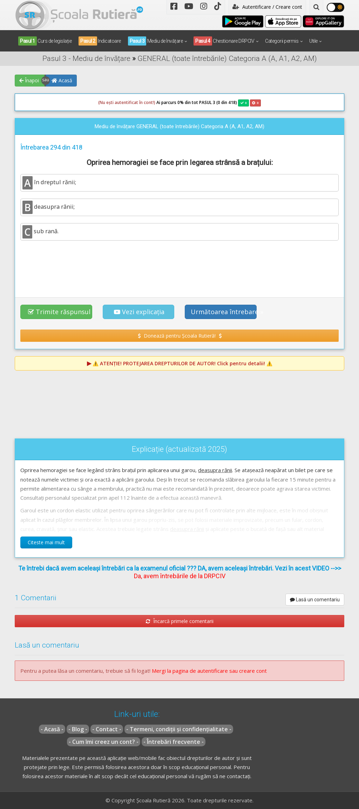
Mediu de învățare (155, 41)
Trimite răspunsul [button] (59, 311)
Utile (313, 41)
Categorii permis (281, 41)
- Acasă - (52, 729)
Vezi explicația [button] (139, 311)
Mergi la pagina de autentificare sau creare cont (209, 670)
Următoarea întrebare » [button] (224, 311)
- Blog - (77, 729)
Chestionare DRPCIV (224, 41)
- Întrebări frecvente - (173, 742)
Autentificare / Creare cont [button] (267, 7)
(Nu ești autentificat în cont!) (126, 102)
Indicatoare (100, 41)
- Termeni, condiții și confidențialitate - (178, 729)
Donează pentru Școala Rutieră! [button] (180, 335)
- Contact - (106, 729)
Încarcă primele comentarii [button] (180, 621)
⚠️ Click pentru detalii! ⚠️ (182, 363)
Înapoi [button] (29, 80)
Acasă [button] (62, 80)
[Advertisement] (179, 265)
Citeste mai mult (46, 542)
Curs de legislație (45, 41)
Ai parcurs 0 (139, 102)
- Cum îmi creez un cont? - (103, 742)
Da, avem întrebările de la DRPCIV (179, 576)
